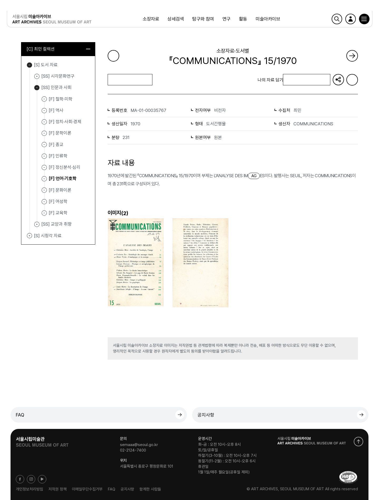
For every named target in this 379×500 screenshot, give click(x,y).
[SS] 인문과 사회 (37, 88)
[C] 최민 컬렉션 (58, 49)
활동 (242, 19)
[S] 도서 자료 (29, 65)
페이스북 (20, 479)
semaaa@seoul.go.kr (139, 444)
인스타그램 (31, 479)
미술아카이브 (267, 19)
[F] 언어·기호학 (62, 178)
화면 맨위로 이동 (358, 441)
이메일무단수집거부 (87, 489)
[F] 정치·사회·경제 (65, 122)
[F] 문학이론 (60, 133)
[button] (360, 19)
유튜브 (42, 479)
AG (254, 176)
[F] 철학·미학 (60, 99)
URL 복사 (338, 80)
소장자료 (150, 19)
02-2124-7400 (133, 450)
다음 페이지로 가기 (352, 56)
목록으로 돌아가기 (129, 79)
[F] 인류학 (58, 156)
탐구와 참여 (202, 19)
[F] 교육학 (58, 213)
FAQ (20, 415)
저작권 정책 (57, 489)
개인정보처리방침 (29, 489)
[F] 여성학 (58, 201)
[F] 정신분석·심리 (64, 167)
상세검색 (175, 19)
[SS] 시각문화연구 (37, 77)
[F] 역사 (56, 110)
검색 (333, 19)
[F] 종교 (56, 144)
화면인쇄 (352, 80)
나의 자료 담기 (306, 80)
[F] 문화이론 (60, 190)
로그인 (346, 19)
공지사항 (205, 415)
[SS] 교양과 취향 (37, 225)
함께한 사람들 (150, 489)
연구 (226, 19)
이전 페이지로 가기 (113, 56)
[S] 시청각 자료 (29, 236)
